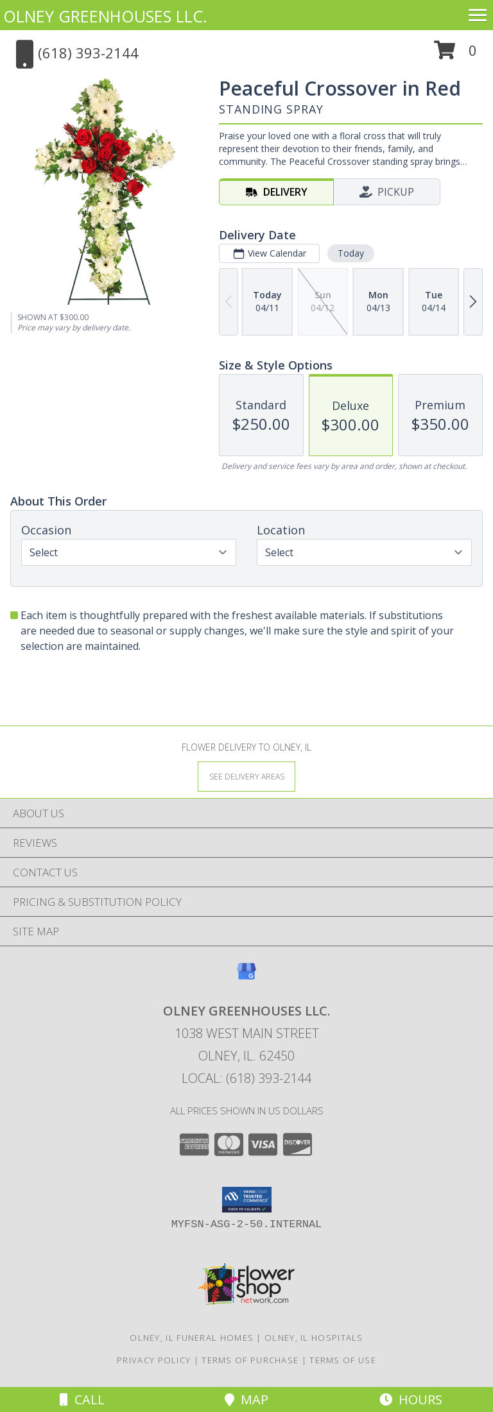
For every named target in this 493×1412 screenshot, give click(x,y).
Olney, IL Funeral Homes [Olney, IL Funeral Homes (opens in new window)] (192, 1337)
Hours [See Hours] (410, 1399)
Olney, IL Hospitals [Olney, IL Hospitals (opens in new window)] (313, 1337)
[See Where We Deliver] (246, 776)
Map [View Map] (246, 1399)
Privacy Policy (154, 1360)
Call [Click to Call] (82, 1399)
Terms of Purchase (250, 1360)
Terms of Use (342, 1360)
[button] (455, 54)
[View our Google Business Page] (246, 977)
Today (351, 253)
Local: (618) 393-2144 (246, 1078)
